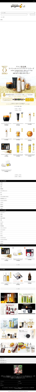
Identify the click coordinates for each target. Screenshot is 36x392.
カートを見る (20, 383)
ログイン (1, 383)
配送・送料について (11, 387)
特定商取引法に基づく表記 (20, 387)
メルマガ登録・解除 (31, 387)
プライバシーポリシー (26, 387)
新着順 (20, 106)
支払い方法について (6, 387)
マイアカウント (2, 381)
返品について (15, 387)
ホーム (3, 387)
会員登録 (19, 381)
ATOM (20, 388)
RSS (19, 388)
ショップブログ (16, 388)
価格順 (18, 106)
